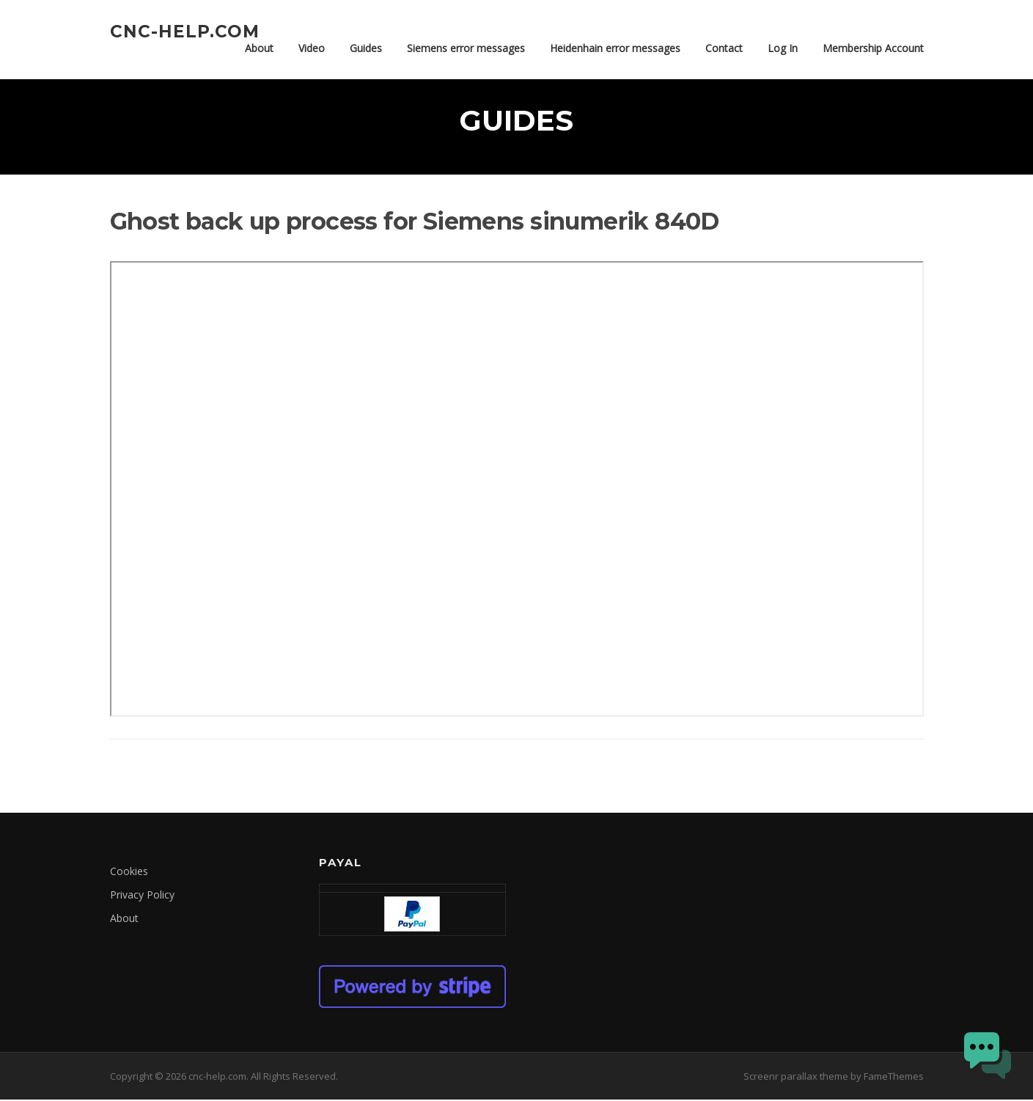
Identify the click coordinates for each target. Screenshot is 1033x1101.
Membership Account (873, 48)
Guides (366, 48)
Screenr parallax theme (795, 1077)
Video (311, 48)
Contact (724, 48)
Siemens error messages (466, 48)
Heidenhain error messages (615, 48)
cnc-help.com (185, 31)
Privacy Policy (142, 896)
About (259, 48)
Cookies (129, 872)
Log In (783, 48)
